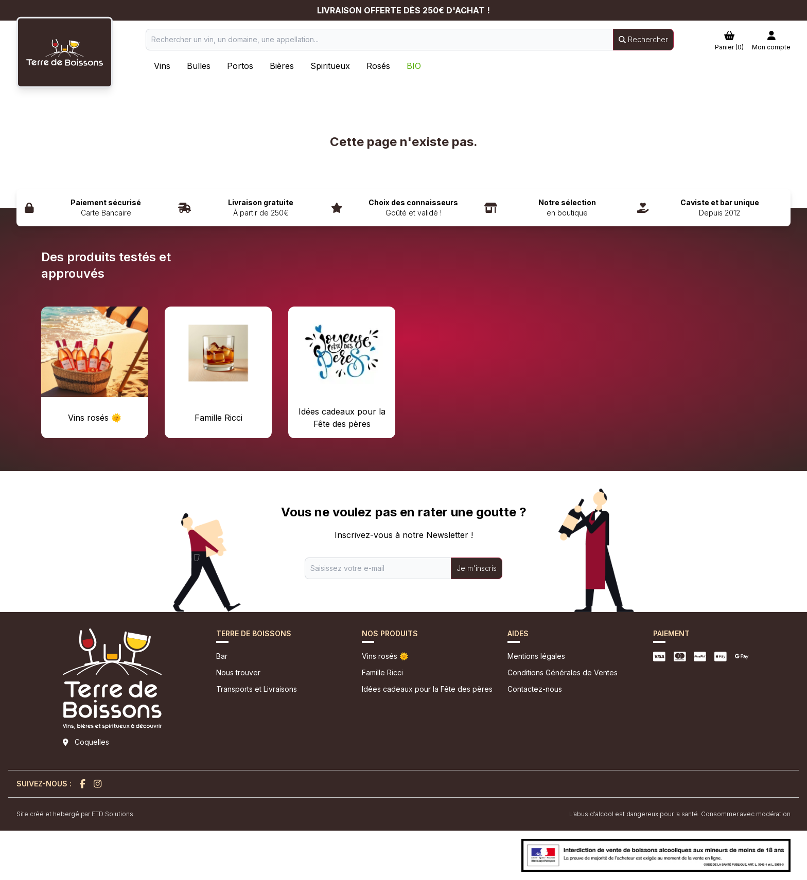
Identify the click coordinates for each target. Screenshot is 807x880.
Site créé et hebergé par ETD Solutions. (75, 814)
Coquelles (92, 742)
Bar (221, 656)
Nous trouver (238, 672)
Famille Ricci (382, 672)
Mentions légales (536, 656)
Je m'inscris (477, 568)
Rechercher (643, 39)
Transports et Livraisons (256, 689)
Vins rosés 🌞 (385, 656)
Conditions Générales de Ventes (562, 672)
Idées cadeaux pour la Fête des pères (427, 689)
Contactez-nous (534, 689)
